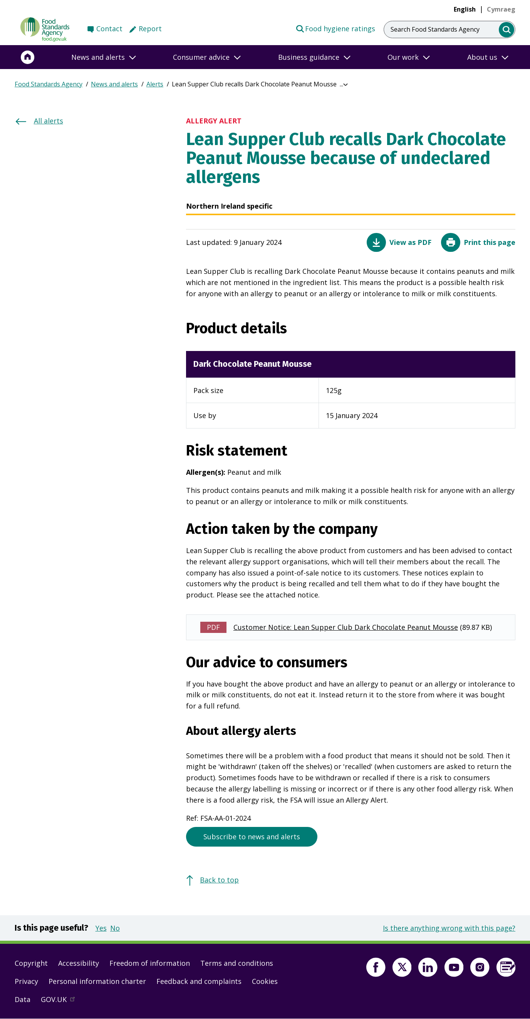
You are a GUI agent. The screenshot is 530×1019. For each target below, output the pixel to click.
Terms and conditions (236, 963)
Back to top (219, 879)
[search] (507, 30)
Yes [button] (101, 928)
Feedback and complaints (199, 981)
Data (22, 999)
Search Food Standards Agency (435, 29)
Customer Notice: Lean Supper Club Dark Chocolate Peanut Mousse (345, 627)
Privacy (26, 981)
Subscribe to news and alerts (251, 836)
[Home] (28, 57)
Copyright (31, 963)
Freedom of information (149, 963)
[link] (501, 9)
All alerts (48, 120)
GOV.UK (61, 1001)
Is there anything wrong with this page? (449, 928)
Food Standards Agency (48, 84)
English (465, 9)
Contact (109, 28)
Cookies (265, 981)
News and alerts (114, 84)
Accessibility (78, 963)
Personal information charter (97, 981)
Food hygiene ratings (335, 28)
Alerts (154, 84)
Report (150, 28)
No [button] (115, 928)
